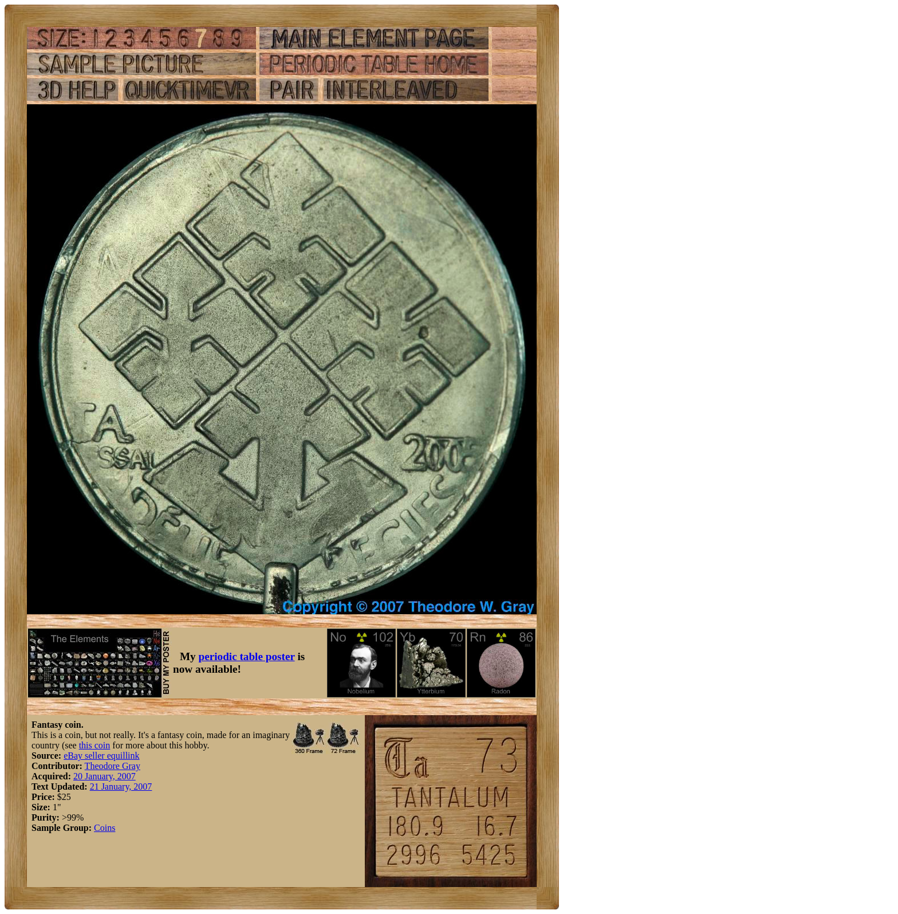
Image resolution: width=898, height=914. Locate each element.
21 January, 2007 (121, 786)
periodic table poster (247, 656)
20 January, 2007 (104, 776)
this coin (95, 745)
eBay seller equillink (101, 755)
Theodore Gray (112, 766)
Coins (104, 828)
